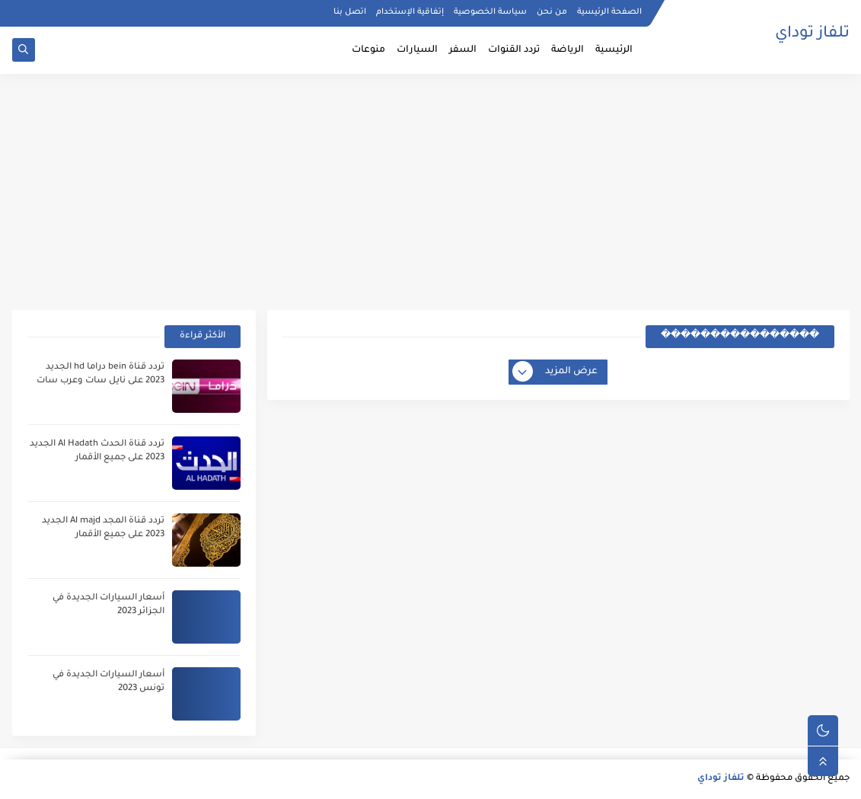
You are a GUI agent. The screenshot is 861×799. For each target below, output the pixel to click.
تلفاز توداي (812, 34)
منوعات (368, 50)
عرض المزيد (556, 372)
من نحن (552, 12)
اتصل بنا (349, 12)
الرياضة (567, 50)
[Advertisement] (431, 192)
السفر (463, 50)
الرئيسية (614, 50)
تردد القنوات (514, 50)
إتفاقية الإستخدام (410, 12)
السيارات (417, 50)
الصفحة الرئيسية (609, 12)
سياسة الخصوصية (490, 12)
